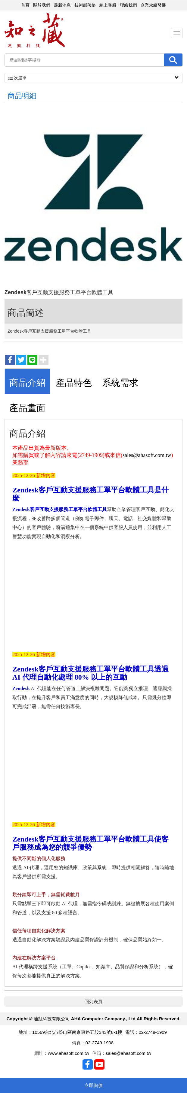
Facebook (88, 1065)
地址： (25, 1032)
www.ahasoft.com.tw (68, 1053)
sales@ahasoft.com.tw (147, 456)
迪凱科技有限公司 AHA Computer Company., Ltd (35, 31)
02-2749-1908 (100, 1043)
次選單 (93, 78)
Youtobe (99, 1065)
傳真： (79, 1043)
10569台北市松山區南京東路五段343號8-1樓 (77, 1032)
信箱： (99, 1053)
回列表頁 (94, 1001)
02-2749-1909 (153, 1032)
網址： (41, 1053)
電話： (132, 1032)
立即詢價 (94, 1085)
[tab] (27, 381)
